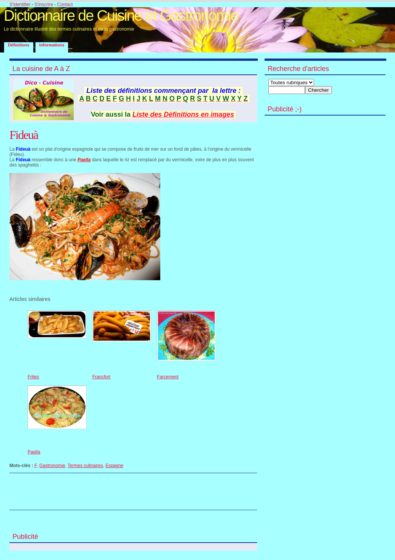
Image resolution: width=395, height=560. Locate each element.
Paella (34, 452)
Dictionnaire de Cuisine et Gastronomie (121, 15)
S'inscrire (43, 4)
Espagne (114, 465)
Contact (65, 4)
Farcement (167, 377)
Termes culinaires (85, 465)
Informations (52, 45)
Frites (33, 377)
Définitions (18, 45)
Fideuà (23, 135)
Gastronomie (52, 465)
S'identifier (20, 4)
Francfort (101, 377)
